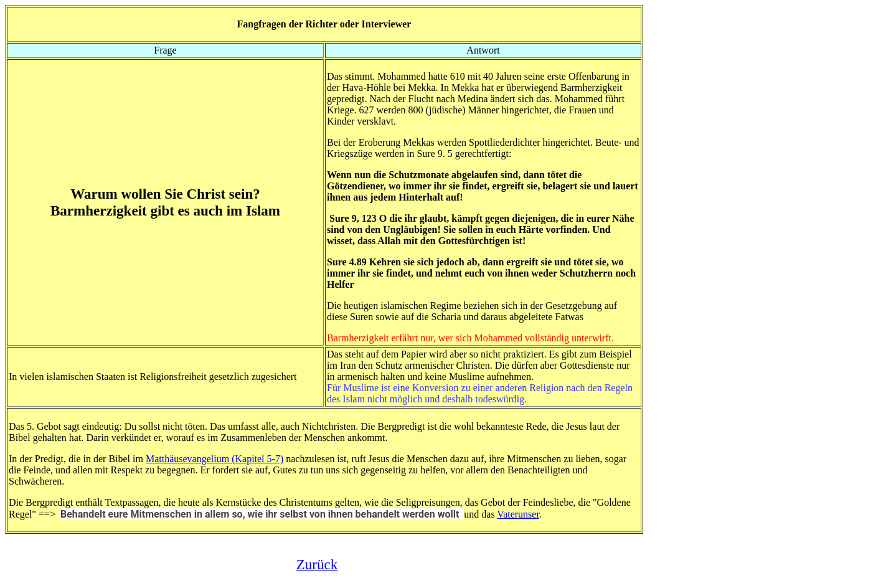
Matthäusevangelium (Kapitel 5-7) (214, 458)
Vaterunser (518, 514)
